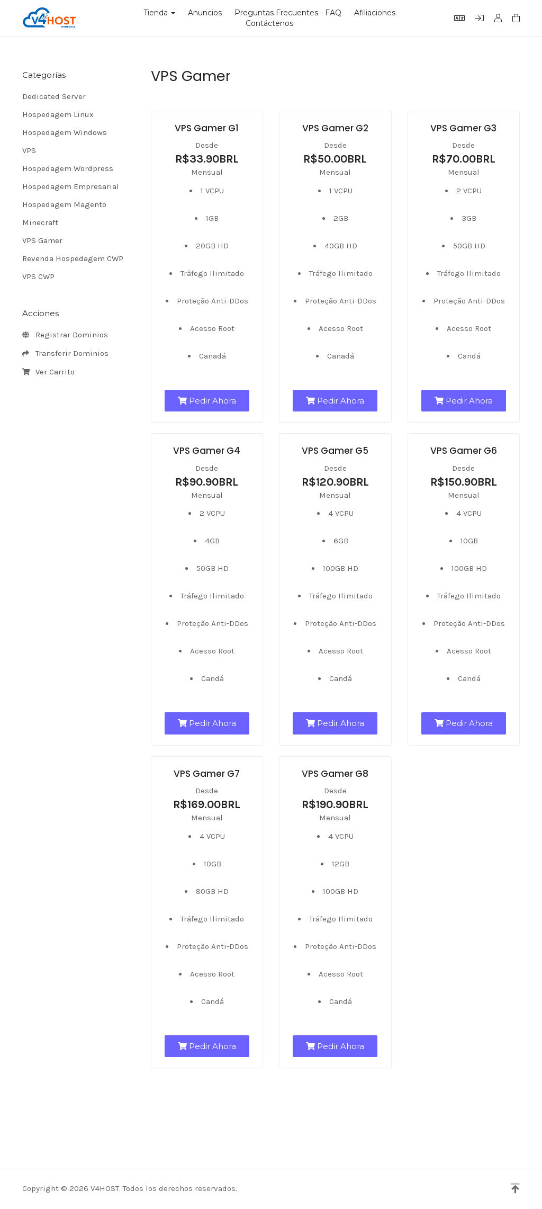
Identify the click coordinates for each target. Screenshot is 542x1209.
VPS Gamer (42, 240)
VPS (29, 150)
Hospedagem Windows (64, 132)
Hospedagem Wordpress (67, 168)
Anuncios (205, 12)
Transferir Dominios (65, 353)
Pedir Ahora (207, 401)
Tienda (159, 12)
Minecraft (40, 222)
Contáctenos (269, 23)
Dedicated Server (54, 96)
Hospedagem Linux (58, 114)
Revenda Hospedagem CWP (72, 258)
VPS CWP (38, 276)
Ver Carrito (48, 372)
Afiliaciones (374, 12)
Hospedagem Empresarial (70, 186)
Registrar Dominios (65, 335)
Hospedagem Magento (64, 204)
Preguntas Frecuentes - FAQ (287, 12)
